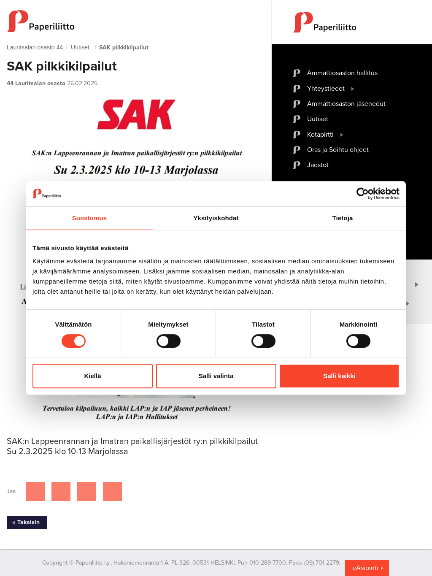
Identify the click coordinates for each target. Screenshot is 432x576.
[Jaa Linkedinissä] (86, 491)
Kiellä (92, 375)
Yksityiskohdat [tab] (215, 218)
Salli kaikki (339, 375)
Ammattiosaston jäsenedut (346, 104)
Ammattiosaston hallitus (342, 73)
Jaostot (318, 165)
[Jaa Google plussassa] (112, 491)
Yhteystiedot (326, 88)
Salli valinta (216, 375)
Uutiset (80, 47)
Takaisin (28, 522)
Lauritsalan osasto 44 (35, 47)
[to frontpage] (136, 21)
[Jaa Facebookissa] (35, 491)
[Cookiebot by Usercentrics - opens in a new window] (363, 193)
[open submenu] (353, 88)
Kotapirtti (320, 134)
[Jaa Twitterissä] (60, 491)
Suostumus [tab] (89, 218)
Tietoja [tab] (342, 218)
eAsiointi (365, 568)
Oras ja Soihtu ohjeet (338, 150)
